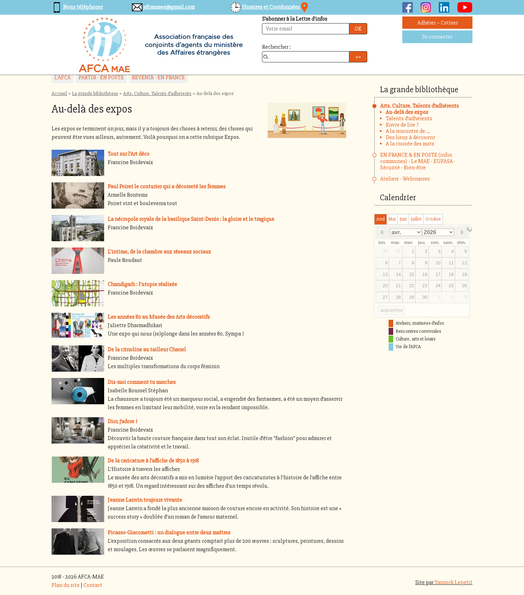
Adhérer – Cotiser (437, 22)
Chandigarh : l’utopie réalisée (142, 284)
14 (398, 274)
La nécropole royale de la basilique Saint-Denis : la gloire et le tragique (191, 219)
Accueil (59, 93)
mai (392, 219)
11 (451, 262)
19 (464, 274)
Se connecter (437, 36)
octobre (433, 219)
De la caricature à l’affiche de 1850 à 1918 (153, 460)
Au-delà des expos (407, 112)
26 (464, 285)
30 (385, 251)
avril (380, 219)
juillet (416, 219)
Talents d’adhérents (409, 118)
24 (438, 285)
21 (398, 285)
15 (411, 274)
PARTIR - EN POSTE (101, 77)
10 (438, 262)
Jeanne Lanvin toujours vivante (145, 499)
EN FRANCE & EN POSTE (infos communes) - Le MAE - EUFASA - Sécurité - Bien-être (418, 161)
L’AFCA (62, 77)
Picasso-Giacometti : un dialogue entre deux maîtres (169, 532)
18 (451, 274)
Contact (92, 585)
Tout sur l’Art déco (128, 153)
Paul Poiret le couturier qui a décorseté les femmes (167, 186)
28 (398, 297)
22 (411, 285)
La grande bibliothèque (95, 93)
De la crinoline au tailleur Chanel (147, 349)
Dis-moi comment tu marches (142, 382)
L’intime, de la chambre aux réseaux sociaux (159, 251)
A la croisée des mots (410, 143)
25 (451, 285)
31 (398, 251)
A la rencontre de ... (408, 131)
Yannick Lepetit (453, 582)
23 (424, 285)
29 (411, 297)
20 (385, 285)
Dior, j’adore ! (122, 421)
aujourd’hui (392, 310)
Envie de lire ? (402, 124)
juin (403, 219)
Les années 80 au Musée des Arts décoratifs (159, 316)
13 (385, 274)
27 (385, 297)
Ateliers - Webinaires (405, 178)
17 (438, 274)
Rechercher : (276, 46)
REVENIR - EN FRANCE (158, 77)
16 (424, 274)
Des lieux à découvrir (410, 137)
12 (464, 262)
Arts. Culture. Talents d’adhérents (157, 93)
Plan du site (66, 585)
